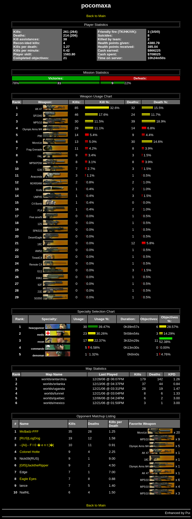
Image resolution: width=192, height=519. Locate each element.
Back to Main (96, 16)
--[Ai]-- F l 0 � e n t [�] (37, 445)
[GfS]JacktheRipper (34, 465)
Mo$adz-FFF (29, 431)
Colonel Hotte (30, 452)
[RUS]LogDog (30, 438)
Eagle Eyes (28, 479)
